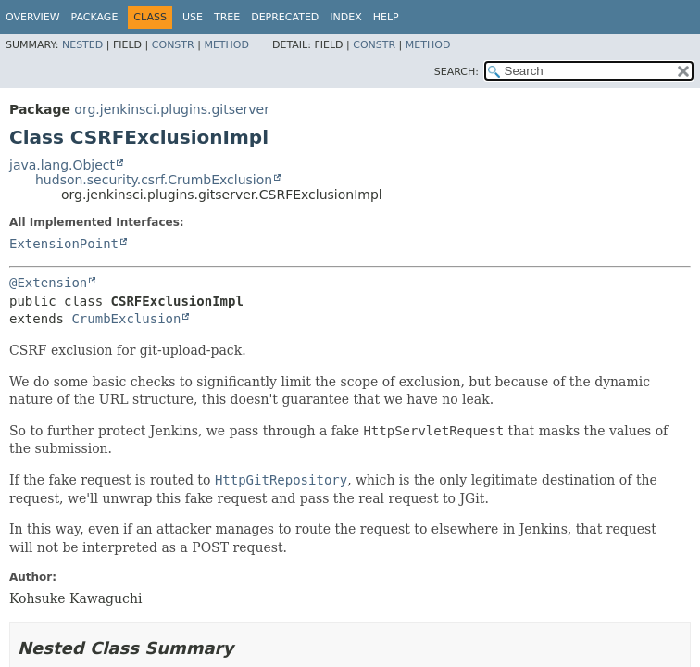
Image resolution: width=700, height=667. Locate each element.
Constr (173, 45)
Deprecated (285, 17)
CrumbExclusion (126, 318)
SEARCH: (456, 72)
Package (95, 17)
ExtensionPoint (64, 243)
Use (192, 17)
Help (386, 17)
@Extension (48, 282)
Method (226, 45)
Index (345, 17)
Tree (227, 17)
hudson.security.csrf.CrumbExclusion (153, 179)
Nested (82, 45)
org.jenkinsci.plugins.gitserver (171, 109)
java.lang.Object (62, 164)
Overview (33, 17)
